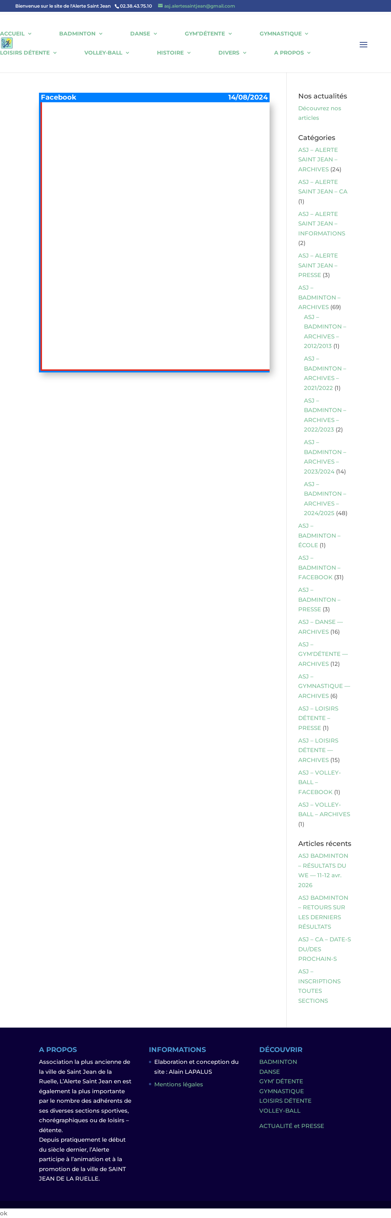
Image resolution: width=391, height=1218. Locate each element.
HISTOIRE (170, 53)
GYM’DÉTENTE (205, 34)
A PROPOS (289, 53)
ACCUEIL (12, 34)
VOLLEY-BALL (103, 53)
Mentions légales (178, 1084)
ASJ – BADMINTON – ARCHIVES (319, 297)
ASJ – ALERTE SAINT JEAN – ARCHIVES (318, 159)
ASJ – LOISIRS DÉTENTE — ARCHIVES (318, 750)
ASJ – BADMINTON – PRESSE (319, 599)
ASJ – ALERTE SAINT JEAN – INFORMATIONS (321, 223)
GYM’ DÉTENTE (281, 1081)
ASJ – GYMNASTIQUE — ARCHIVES (324, 686)
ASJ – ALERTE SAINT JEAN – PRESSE (318, 265)
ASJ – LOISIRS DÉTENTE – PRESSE (318, 718)
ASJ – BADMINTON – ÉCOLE (319, 535)
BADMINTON (77, 34)
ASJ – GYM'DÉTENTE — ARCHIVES (323, 654)
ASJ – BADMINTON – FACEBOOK (319, 567)
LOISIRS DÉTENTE (25, 53)
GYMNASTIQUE (281, 34)
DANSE (140, 34)
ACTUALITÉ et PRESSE (291, 1125)
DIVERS (228, 53)
